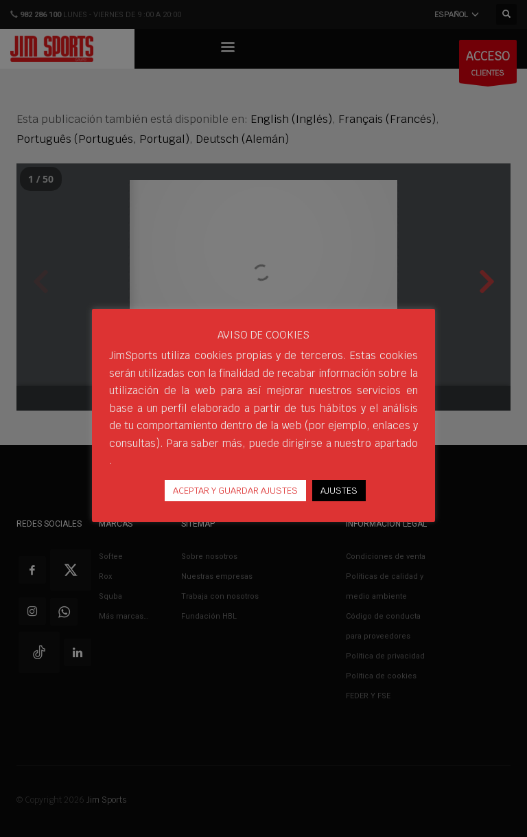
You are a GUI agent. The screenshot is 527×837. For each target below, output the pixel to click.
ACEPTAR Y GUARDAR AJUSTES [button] (235, 490)
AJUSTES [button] (339, 490)
